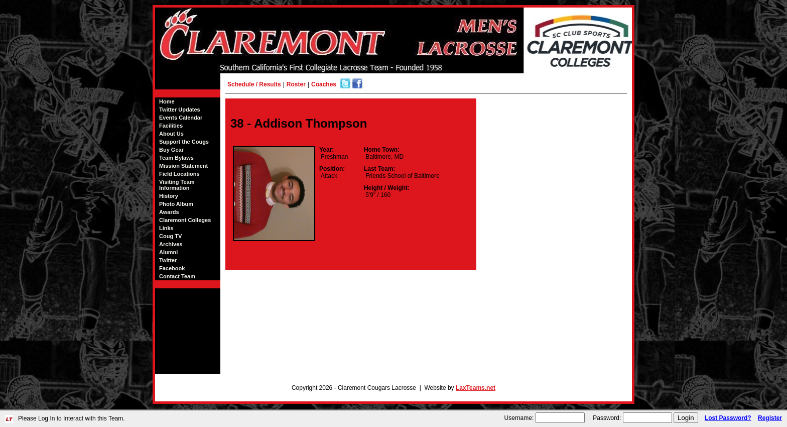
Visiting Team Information (177, 185)
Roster (296, 84)
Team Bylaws (176, 158)
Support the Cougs (184, 142)
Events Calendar (180, 118)
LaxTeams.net (475, 387)
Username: (519, 417)
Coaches (323, 84)
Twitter (168, 260)
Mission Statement (183, 166)
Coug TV (170, 236)
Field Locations (179, 174)
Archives (170, 244)
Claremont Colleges (185, 220)
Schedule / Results (254, 84)
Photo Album (176, 204)
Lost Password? (728, 417)
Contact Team (177, 276)
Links (166, 228)
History (168, 196)
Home (167, 101)
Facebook (172, 268)
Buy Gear (171, 150)
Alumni (168, 252)
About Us (171, 134)
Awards (169, 212)
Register (770, 417)
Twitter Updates (179, 109)
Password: (607, 417)
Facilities (171, 126)
